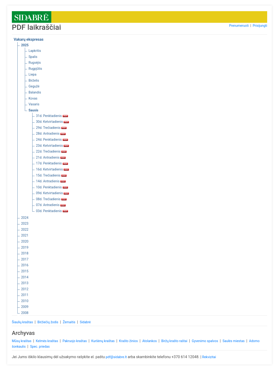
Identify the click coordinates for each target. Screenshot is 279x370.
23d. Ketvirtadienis (52, 145)
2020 (24, 241)
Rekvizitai (209, 357)
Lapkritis (35, 51)
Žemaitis (69, 322)
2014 (24, 277)
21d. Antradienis (51, 157)
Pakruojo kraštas (75, 341)
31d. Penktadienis (52, 116)
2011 (24, 295)
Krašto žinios (129, 341)
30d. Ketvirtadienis (52, 121)
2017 (24, 259)
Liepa (32, 74)
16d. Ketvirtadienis (52, 169)
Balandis (35, 92)
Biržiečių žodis (48, 322)
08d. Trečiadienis (51, 199)
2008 (24, 313)
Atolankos (150, 341)
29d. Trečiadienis (51, 128)
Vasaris (34, 104)
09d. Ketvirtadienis (52, 193)
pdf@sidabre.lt (116, 357)
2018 (24, 253)
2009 (24, 307)
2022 (24, 229)
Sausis (33, 110)
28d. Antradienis (51, 133)
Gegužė (34, 86)
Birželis (34, 80)
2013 (24, 283)
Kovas (33, 98)
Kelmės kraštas (47, 341)
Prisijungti (260, 25)
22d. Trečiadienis (51, 151)
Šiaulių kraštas (23, 322)
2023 (24, 223)
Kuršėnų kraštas (103, 341)
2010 (24, 301)
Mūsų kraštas (22, 341)
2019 (24, 247)
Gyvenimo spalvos (205, 341)
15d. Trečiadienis (51, 175)
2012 (24, 289)
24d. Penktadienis (52, 139)
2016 (24, 265)
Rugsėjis (35, 62)
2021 (24, 235)
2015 (24, 271)
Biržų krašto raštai (174, 341)
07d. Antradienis (51, 205)
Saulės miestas (234, 341)
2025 (25, 45)
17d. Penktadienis (52, 163)
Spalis (33, 57)
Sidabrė (85, 322)
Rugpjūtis (35, 68)
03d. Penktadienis (52, 211)
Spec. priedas (40, 346)
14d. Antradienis (51, 181)
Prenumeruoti (239, 25)
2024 (24, 218)
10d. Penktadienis (52, 187)
